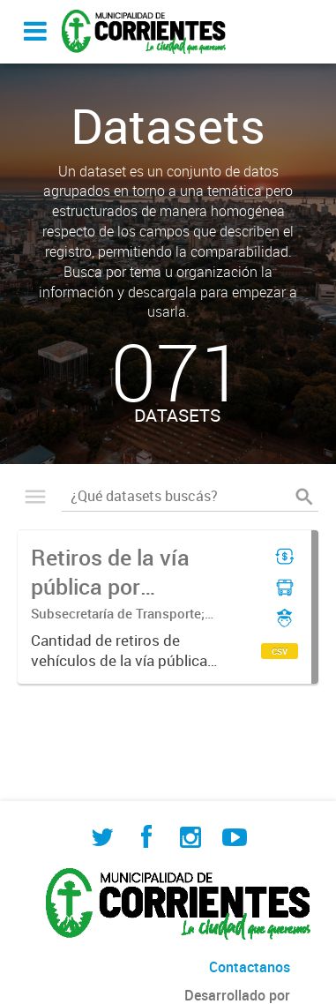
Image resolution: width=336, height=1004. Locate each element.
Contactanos (249, 967)
